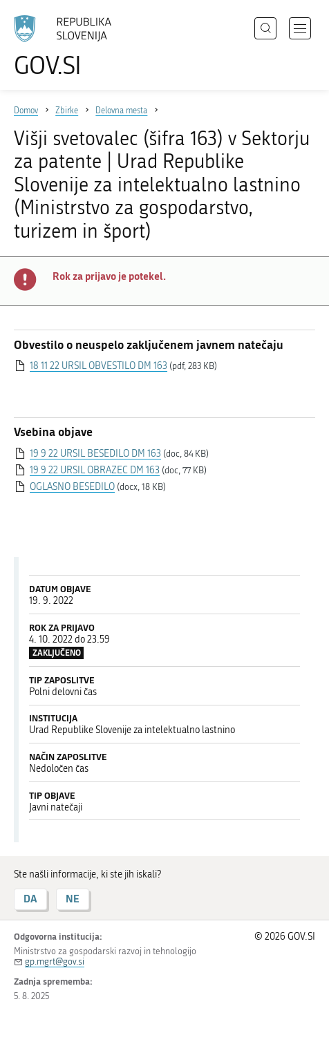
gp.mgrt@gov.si (54, 961)
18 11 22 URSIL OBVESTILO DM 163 (98, 366)
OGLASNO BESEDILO (72, 487)
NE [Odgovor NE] (72, 898)
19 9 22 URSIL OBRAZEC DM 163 (95, 470)
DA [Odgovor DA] (30, 898)
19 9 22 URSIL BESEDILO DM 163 (95, 453)
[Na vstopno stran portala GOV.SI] (69, 46)
